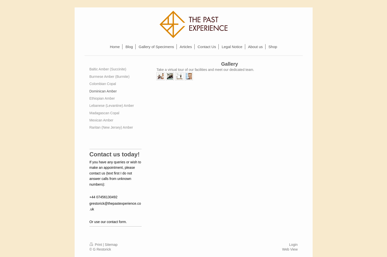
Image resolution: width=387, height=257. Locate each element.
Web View (290, 249)
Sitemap (111, 245)
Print (96, 245)
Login (293, 245)
